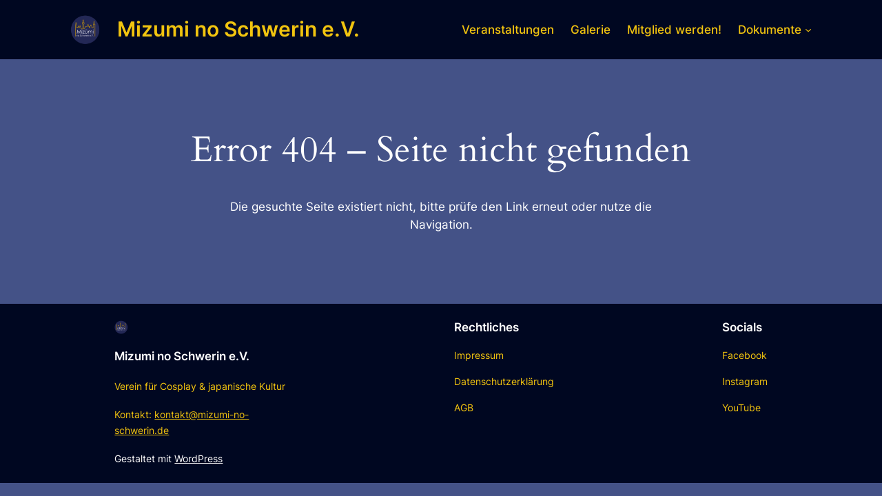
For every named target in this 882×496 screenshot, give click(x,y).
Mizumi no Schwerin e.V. (238, 29)
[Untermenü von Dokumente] (808, 29)
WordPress (198, 458)
